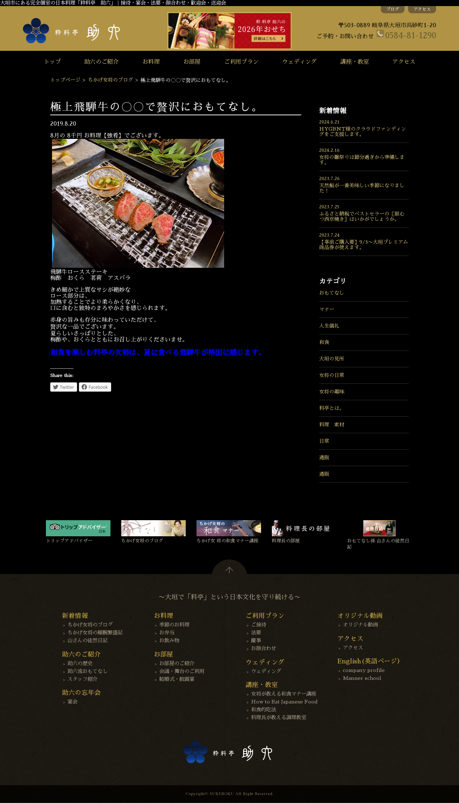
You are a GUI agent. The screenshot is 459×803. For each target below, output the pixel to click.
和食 (324, 342)
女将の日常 (331, 375)
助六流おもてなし (87, 671)
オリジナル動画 (360, 624)
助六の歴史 (80, 663)
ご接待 (258, 624)
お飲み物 (169, 640)
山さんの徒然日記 (87, 640)
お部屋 (191, 62)
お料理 (151, 62)
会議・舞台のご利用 (181, 671)
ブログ (392, 9)
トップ (52, 62)
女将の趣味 (331, 391)
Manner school (362, 678)
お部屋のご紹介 (176, 663)
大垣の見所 (331, 358)
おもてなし (331, 292)
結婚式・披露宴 (176, 679)
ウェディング (299, 62)
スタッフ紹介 (82, 679)
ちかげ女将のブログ (110, 79)
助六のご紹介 (101, 62)
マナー (326, 309)
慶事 (256, 640)
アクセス (422, 9)
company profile (364, 670)
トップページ (65, 79)
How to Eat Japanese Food (284, 701)
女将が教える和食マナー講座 (283, 693)
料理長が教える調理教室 (278, 717)
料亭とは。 (331, 408)
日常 (324, 441)
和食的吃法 (263, 709)
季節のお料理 (174, 624)
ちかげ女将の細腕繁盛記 (95, 632)
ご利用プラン (241, 62)
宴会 (72, 701)
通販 (324, 457)
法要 (256, 632)
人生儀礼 (329, 325)
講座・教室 (354, 62)
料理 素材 (331, 424)
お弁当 (166, 632)
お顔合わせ (263, 648)
